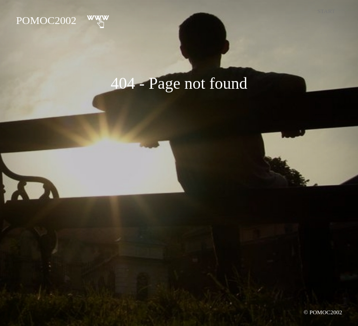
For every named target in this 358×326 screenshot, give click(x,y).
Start (326, 11)
